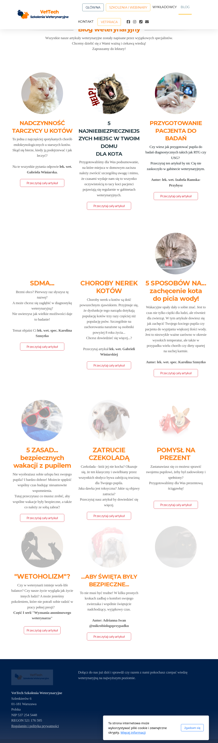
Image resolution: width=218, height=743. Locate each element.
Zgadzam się (145, 728)
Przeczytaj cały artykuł (42, 183)
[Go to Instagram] (134, 22)
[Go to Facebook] (128, 22)
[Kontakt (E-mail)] (147, 22)
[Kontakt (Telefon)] (141, 22)
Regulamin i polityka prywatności (35, 726)
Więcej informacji (86, 732)
